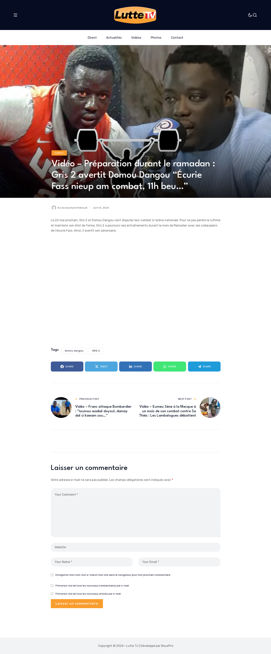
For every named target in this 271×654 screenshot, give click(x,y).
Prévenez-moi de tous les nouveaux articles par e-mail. (88, 598)
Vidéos (59, 152)
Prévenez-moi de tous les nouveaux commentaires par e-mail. (92, 590)
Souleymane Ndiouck (75, 207)
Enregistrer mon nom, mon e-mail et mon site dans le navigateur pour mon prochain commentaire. (113, 579)
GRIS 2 (96, 350)
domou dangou (74, 350)
